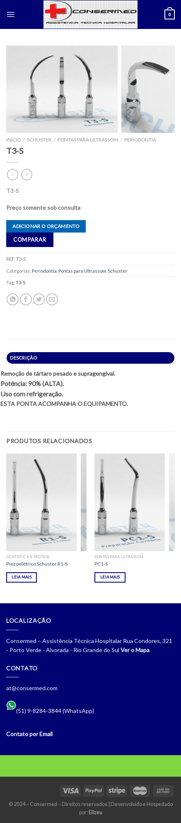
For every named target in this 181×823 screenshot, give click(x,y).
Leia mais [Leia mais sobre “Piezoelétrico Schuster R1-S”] (21, 577)
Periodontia (140, 140)
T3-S (20, 282)
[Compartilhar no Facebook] (26, 299)
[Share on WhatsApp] (13, 299)
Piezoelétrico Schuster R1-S (37, 564)
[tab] (90, 358)
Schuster (39, 140)
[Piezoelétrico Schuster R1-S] (46, 502)
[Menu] (10, 14)
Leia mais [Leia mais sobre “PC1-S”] (110, 577)
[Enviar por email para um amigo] (52, 299)
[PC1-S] (134, 502)
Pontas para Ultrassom (88, 140)
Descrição (23, 357)
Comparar (29, 239)
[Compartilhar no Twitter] (39, 299)
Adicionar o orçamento (46, 226)
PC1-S (101, 564)
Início (13, 140)
